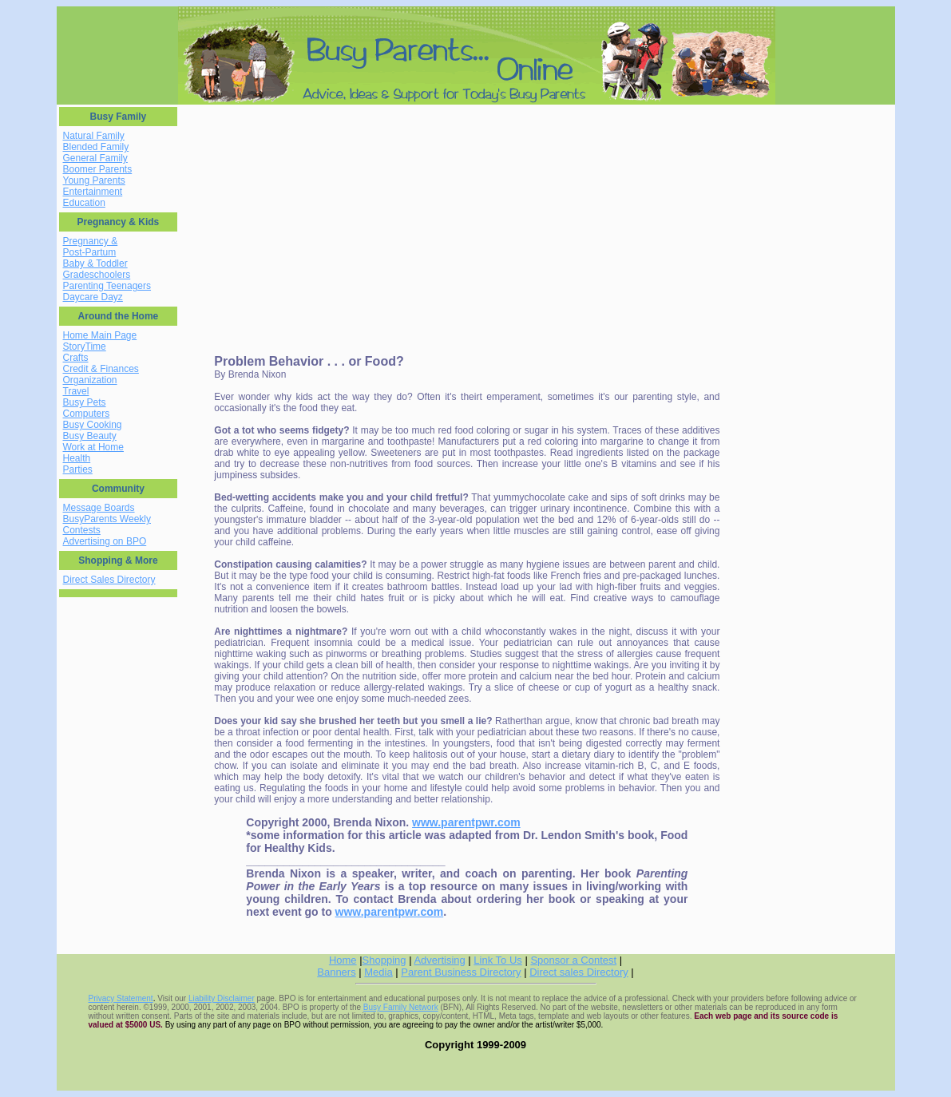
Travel (76, 391)
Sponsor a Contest (573, 960)
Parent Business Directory (461, 972)
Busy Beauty (90, 436)
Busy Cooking (92, 424)
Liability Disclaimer (221, 998)
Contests (82, 530)
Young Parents (94, 180)
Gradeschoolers (97, 274)
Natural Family (94, 135)
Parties (78, 469)
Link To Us (497, 960)
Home (343, 960)
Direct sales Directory (578, 972)
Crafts (76, 357)
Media (378, 972)
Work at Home (93, 447)
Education (84, 202)
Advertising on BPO (105, 541)
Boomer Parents (98, 169)
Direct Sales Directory (109, 579)
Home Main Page (100, 335)
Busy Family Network (400, 1007)
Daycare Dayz (93, 297)
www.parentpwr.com (466, 822)
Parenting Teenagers (107, 285)
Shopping (384, 960)
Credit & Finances (101, 368)
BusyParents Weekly (107, 519)
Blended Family (96, 146)
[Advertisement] (316, 219)
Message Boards (99, 507)
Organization (90, 380)
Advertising (439, 960)
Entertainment (93, 191)
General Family (95, 158)
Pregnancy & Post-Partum (90, 247)
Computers (86, 413)
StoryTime (84, 346)
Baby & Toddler (95, 263)
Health (77, 458)
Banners (336, 972)
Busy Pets (84, 402)
